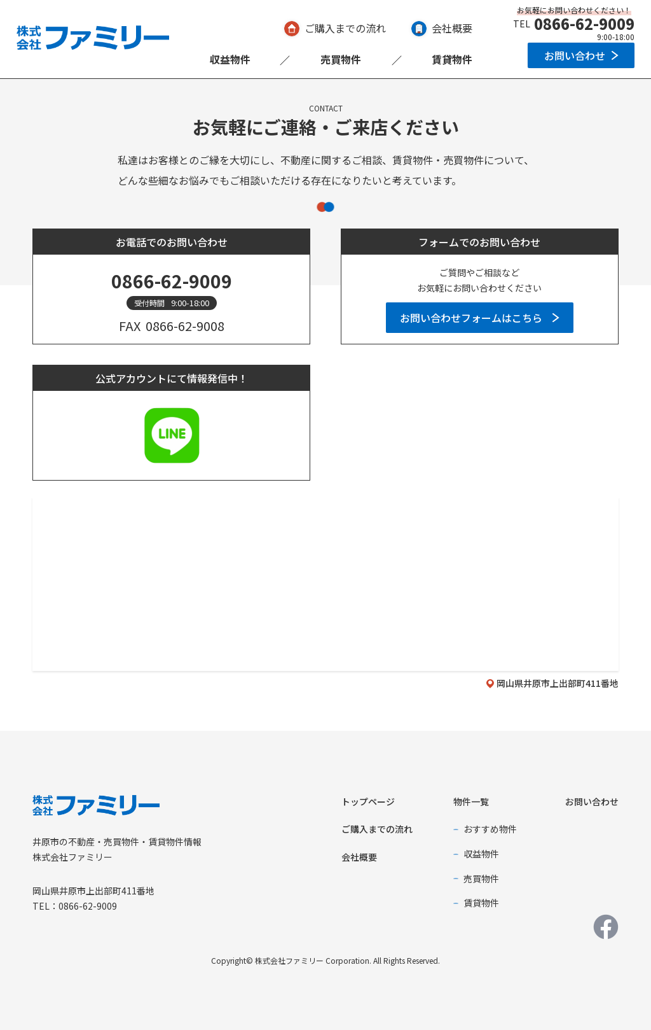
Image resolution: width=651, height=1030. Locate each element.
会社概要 (452, 28)
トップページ (368, 801)
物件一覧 (471, 801)
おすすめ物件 (490, 828)
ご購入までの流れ (345, 28)
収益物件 (230, 59)
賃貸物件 (452, 59)
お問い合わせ (574, 55)
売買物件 (340, 59)
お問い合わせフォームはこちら (471, 317)
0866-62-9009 (584, 23)
